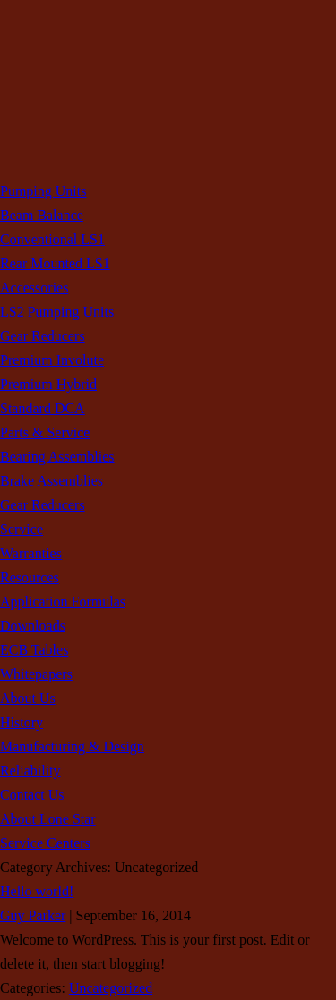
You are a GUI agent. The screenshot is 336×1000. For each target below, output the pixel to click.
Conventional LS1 (52, 239)
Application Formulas (62, 601)
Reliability (30, 770)
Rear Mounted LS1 (55, 263)
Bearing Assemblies (57, 456)
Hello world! (36, 891)
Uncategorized (110, 988)
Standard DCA (42, 408)
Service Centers (45, 843)
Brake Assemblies (51, 480)
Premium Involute (52, 360)
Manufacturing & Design (72, 746)
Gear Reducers (42, 335)
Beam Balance (41, 215)
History (21, 722)
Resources (29, 577)
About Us (28, 698)
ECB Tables (34, 649)
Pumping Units (43, 191)
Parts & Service (45, 432)
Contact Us (32, 794)
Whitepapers (36, 674)
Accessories (34, 287)
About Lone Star (48, 818)
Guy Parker (32, 915)
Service (21, 529)
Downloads (32, 625)
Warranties (31, 553)
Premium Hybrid (48, 384)
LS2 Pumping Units (57, 311)
